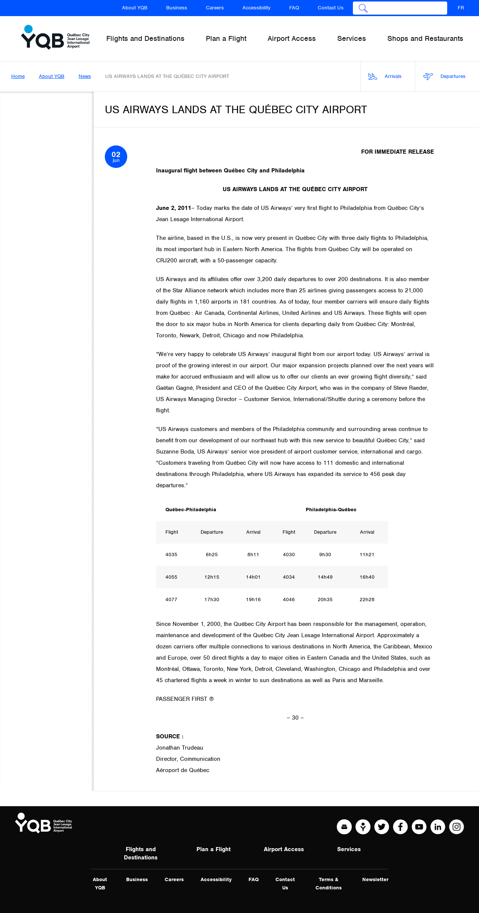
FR (461, 7)
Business (176, 7)
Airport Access (284, 849)
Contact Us (331, 7)
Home (18, 76)
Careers (215, 7)
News (85, 76)
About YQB (134, 7)
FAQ (294, 7)
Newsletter (375, 879)
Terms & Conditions (328, 883)
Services (349, 849)
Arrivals (385, 77)
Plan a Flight (213, 849)
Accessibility (256, 7)
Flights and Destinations (141, 853)
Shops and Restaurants (425, 38)
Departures (444, 76)
